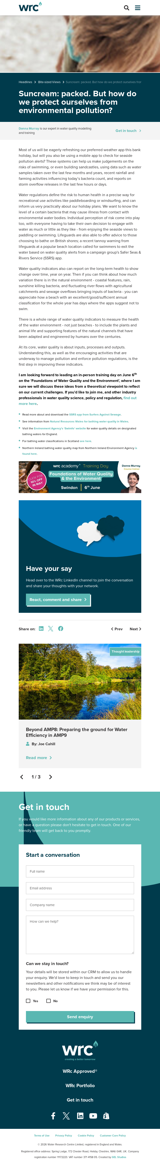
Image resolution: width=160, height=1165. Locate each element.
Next (135, 629)
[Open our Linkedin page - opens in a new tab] (80, 1116)
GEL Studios (119, 1157)
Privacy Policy (63, 1135)
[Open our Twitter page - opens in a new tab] (66, 1116)
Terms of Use (41, 1135)
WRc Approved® (80, 1071)
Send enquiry (80, 1016)
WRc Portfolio (80, 1086)
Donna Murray (29, 129)
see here (85, 441)
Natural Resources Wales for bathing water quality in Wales (89, 421)
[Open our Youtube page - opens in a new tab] (93, 1116)
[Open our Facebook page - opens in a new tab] (53, 1116)
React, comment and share (56, 599)
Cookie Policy (86, 1135)
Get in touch (126, 130)
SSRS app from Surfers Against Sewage (95, 414)
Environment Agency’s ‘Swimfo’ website (59, 428)
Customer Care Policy (113, 1135)
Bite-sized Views (49, 82)
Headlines (25, 82)
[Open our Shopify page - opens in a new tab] (106, 1116)
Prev (117, 629)
